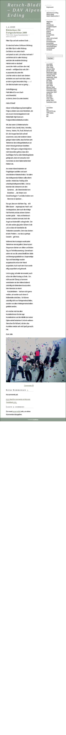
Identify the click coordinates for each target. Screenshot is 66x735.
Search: (49, 53)
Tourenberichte (23, 35)
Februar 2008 (50, 87)
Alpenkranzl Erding (52, 13)
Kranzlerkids (50, 35)
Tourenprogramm (51, 45)
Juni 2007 (49, 95)
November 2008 (51, 74)
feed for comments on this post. (18, 399)
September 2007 (51, 92)
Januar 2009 (50, 71)
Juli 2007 (49, 94)
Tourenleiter (50, 43)
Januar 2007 (50, 100)
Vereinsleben (50, 48)
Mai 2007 (49, 97)
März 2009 (49, 67)
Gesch (48, 28)
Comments (50, 111)
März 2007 (49, 99)
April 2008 (49, 85)
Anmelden (49, 108)
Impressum (50, 7)
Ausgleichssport (51, 27)
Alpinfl (48, 23)
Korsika (48, 33)
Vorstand (49, 50)
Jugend (48, 31)
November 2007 (51, 90)
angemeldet (17, 411)
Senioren (49, 40)
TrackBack (11, 402)
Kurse (16, 35)
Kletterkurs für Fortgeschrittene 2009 (16, 31)
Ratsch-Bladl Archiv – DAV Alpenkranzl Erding (34, 10)
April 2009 (49, 66)
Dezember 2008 (51, 72)
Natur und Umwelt (51, 38)
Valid (49, 113)
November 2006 (51, 102)
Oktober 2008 (50, 76)
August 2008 (50, 79)
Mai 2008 (49, 84)
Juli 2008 (49, 81)
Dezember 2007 (51, 89)
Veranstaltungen (51, 46)
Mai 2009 (49, 64)
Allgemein (49, 22)
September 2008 (51, 77)
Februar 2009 (50, 69)
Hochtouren (50, 30)
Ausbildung (49, 25)
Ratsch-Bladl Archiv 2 (52, 16)
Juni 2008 (49, 82)
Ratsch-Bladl (50, 14)
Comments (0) (29, 386)
